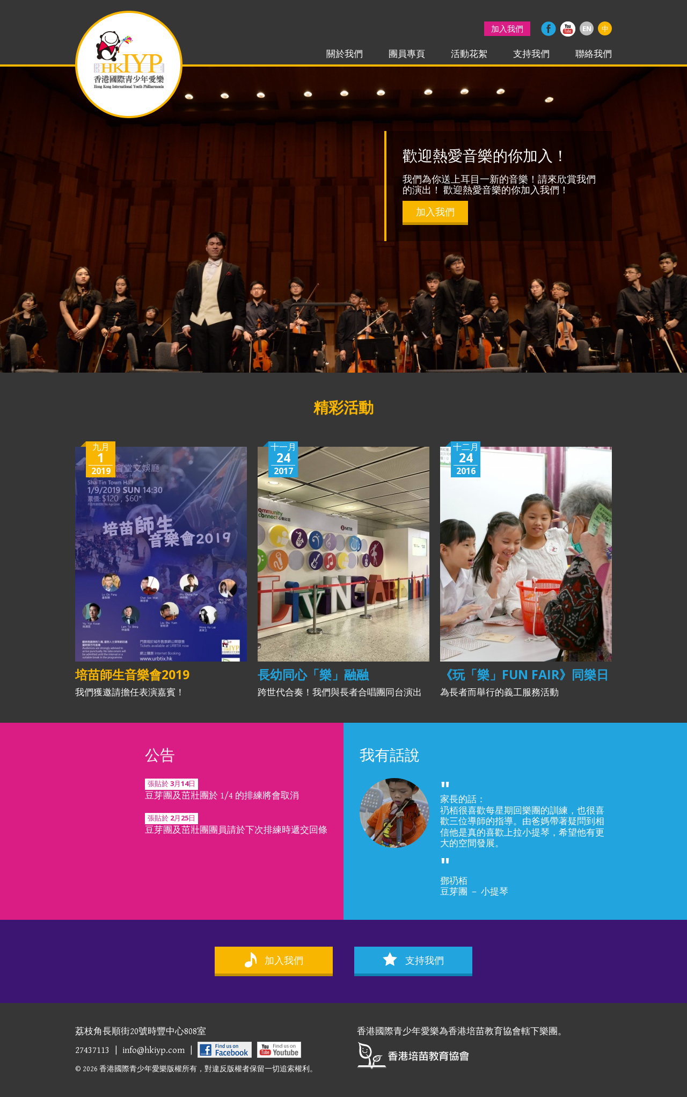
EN (586, 28)
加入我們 (507, 28)
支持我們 (531, 54)
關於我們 (344, 54)
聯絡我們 (593, 54)
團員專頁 (407, 54)
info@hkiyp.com (153, 1050)
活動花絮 (469, 54)
